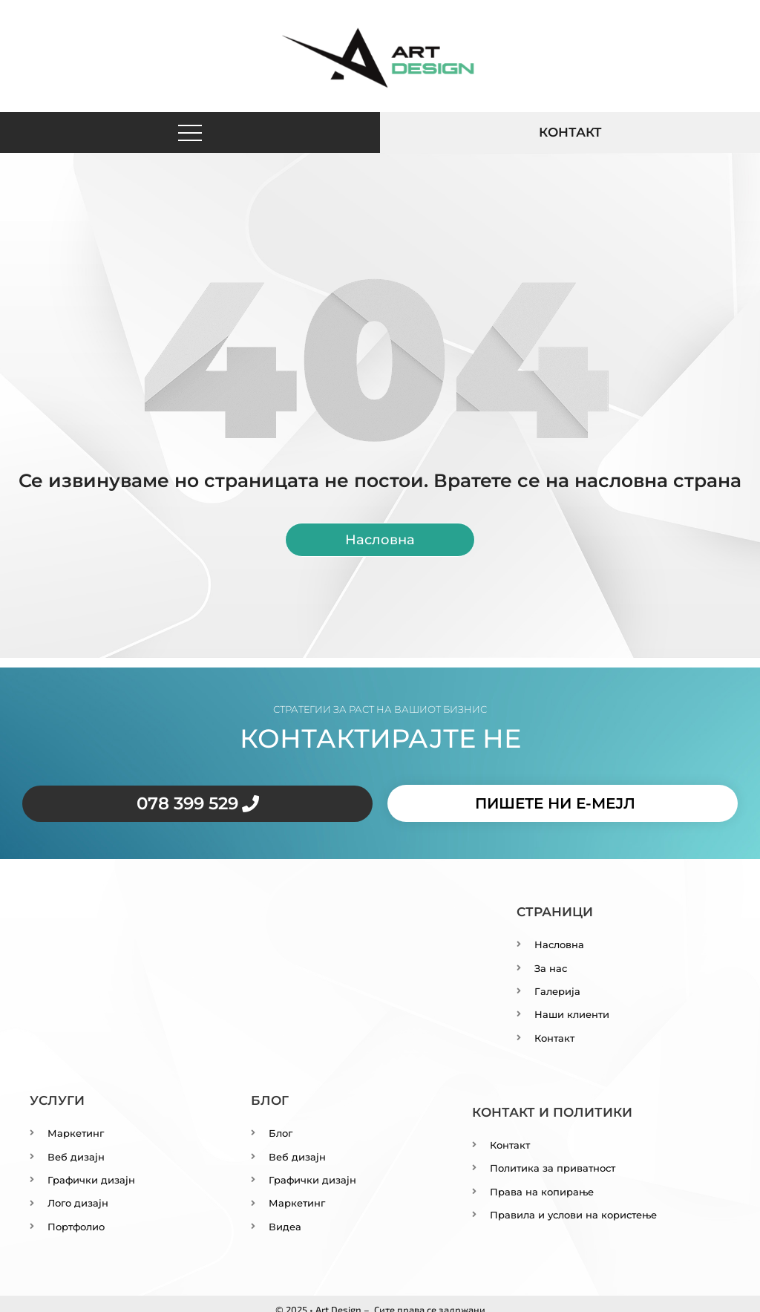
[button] (190, 133)
